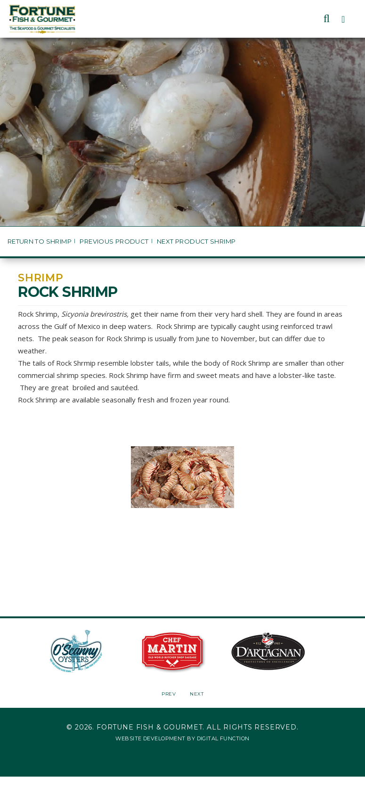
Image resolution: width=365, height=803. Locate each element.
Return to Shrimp (40, 241)
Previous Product (114, 241)
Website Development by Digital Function (182, 738)
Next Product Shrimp (196, 241)
